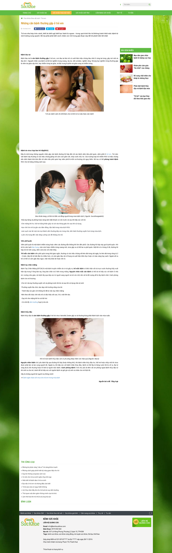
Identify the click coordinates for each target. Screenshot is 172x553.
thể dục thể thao (94, 534)
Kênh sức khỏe (26, 513)
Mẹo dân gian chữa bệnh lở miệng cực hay (142, 56)
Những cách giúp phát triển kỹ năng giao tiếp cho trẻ (40, 470)
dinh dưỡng (34, 302)
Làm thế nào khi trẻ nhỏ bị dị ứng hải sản (36, 497)
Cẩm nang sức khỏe (103, 13)
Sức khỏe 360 (42, 13)
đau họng (35, 247)
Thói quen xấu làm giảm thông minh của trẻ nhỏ (39, 493)
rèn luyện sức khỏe (80, 534)
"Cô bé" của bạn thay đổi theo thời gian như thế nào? (142, 97)
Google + (60, 29)
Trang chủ (27, 13)
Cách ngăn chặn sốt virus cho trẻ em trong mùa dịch (41, 378)
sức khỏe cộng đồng (66, 534)
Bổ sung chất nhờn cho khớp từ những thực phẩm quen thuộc (142, 77)
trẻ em (109, 154)
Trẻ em (43, 18)
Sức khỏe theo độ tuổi (61, 13)
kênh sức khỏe (53, 534)
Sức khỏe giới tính (82, 13)
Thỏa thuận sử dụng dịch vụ (53, 549)
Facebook (39, 29)
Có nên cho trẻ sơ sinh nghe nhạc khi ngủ (36, 477)
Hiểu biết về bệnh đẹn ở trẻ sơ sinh (34, 480)
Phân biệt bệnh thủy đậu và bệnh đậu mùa (142, 87)
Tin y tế (119, 13)
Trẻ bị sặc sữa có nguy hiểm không (34, 487)
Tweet (50, 29)
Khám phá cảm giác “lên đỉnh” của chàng (141, 66)
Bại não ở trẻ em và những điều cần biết (36, 484)
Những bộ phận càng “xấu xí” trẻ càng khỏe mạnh (39, 467)
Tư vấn (130, 13)
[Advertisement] (69, 44)
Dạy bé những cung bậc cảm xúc (34, 474)
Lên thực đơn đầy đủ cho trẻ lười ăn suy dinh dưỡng (40, 490)
